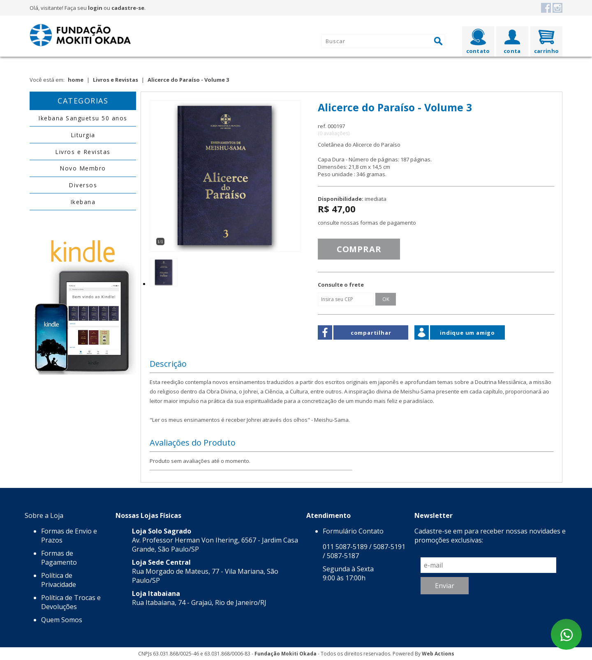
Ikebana (83, 202)
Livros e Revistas (115, 79)
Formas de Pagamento (59, 558)
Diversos (83, 185)
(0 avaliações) (333, 133)
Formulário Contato (353, 531)
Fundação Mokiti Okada (285, 653)
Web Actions (438, 653)
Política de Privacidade (58, 580)
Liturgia (83, 135)
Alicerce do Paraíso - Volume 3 (188, 79)
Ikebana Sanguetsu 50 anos (82, 118)
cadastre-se (127, 7)
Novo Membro (83, 168)
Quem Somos (61, 619)
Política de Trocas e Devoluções (71, 602)
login (95, 7)
